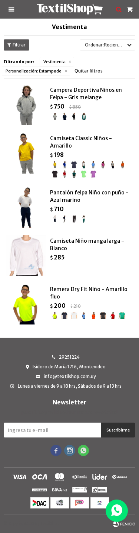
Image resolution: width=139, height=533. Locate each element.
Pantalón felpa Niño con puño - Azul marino (89, 196)
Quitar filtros (89, 71)
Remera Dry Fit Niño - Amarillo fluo (89, 293)
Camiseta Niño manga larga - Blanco (87, 245)
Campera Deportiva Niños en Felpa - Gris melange (86, 94)
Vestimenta (54, 61)
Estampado (34, 71)
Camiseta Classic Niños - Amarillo (81, 142)
